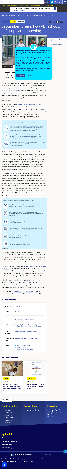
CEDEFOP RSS (52, 415)
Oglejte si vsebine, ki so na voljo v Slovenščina (43, 5)
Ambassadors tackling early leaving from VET (26, 331)
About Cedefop (7, 448)
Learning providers (21, 347)
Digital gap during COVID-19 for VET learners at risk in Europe (36, 386)
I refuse (30, 75)
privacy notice (29, 70)
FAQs (2, 459)
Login (56, 2)
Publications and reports (10, 441)
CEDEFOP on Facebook (48, 410)
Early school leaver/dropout (24, 345)
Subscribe (29, 406)
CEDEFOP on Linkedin (60, 410)
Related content (57, 44)
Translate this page (19, 10)
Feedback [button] (65, 451)
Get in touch (9, 406)
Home (3, 15)
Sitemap (31, 461)
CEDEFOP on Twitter (52, 410)
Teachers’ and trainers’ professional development (28, 326)
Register (60, 2)
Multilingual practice (23, 459)
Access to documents (35, 459)
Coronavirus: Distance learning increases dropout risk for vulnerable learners (12, 386)
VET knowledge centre (21, 318)
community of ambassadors (12, 294)
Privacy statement (6, 461)
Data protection (16, 461)
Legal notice (24, 461)
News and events (7, 444)
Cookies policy (46, 459)
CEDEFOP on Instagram (48, 415)
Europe (19, 311)
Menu (65, 2)
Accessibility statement (11, 459)
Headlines (17, 306)
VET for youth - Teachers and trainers (25, 319)
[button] (49, 21)
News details (56, 40)
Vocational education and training (25, 349)
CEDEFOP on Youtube (56, 410)
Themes (4, 438)
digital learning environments (11, 90)
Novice (19, 15)
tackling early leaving (28, 282)
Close (55, 8)
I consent (21, 76)
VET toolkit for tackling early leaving (25, 291)
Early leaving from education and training (26, 325)
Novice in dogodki (10, 15)
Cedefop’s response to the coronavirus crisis (26, 338)
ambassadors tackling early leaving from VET (29, 104)
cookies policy (44, 69)
